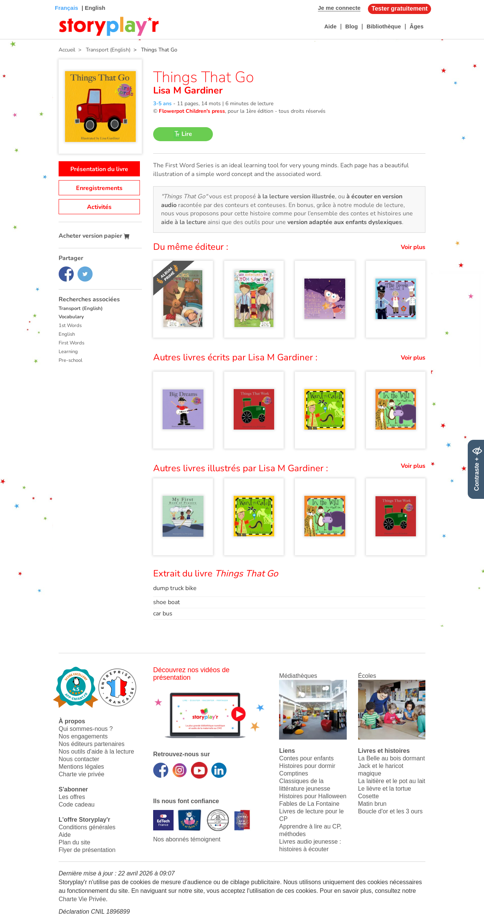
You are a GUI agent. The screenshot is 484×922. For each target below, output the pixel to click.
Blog (351, 26)
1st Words (70, 325)
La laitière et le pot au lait (391, 781)
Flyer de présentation (87, 850)
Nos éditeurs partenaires (91, 744)
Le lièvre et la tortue (384, 788)
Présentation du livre (99, 169)
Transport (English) (81, 308)
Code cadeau (77, 804)
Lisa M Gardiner (188, 90)
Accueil (67, 49)
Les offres (72, 797)
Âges (417, 26)
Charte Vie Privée (82, 899)
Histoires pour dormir (307, 766)
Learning (68, 351)
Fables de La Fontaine (309, 804)
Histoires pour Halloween (312, 796)
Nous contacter (79, 759)
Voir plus (413, 247)
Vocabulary (71, 316)
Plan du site (74, 842)
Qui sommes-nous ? (86, 729)
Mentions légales (81, 766)
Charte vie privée (81, 774)
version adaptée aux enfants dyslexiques (344, 222)
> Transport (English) (102, 49)
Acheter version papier (94, 236)
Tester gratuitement (400, 8)
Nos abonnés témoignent (186, 839)
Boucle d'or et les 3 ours (390, 811)
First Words (71, 343)
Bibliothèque (383, 26)
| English (92, 8)
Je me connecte (339, 8)
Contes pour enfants (306, 758)
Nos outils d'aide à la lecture (96, 751)
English (67, 334)
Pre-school (70, 360)
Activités (99, 207)
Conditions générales (87, 827)
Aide (330, 26)
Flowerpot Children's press (192, 111)
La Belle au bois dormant (391, 758)
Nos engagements (83, 736)
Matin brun (372, 804)
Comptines (293, 773)
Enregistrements (99, 188)
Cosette (368, 796)
